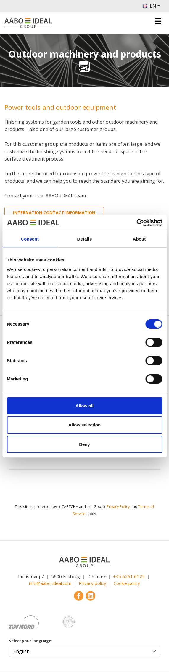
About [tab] (139, 238)
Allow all (84, 405)
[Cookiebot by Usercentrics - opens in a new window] (136, 223)
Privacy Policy (118, 506)
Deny (84, 444)
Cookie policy (127, 583)
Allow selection (84, 424)
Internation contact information (54, 212)
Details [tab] (84, 238)
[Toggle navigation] (158, 21)
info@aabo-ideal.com (50, 583)
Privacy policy (92, 583)
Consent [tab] (30, 238)
